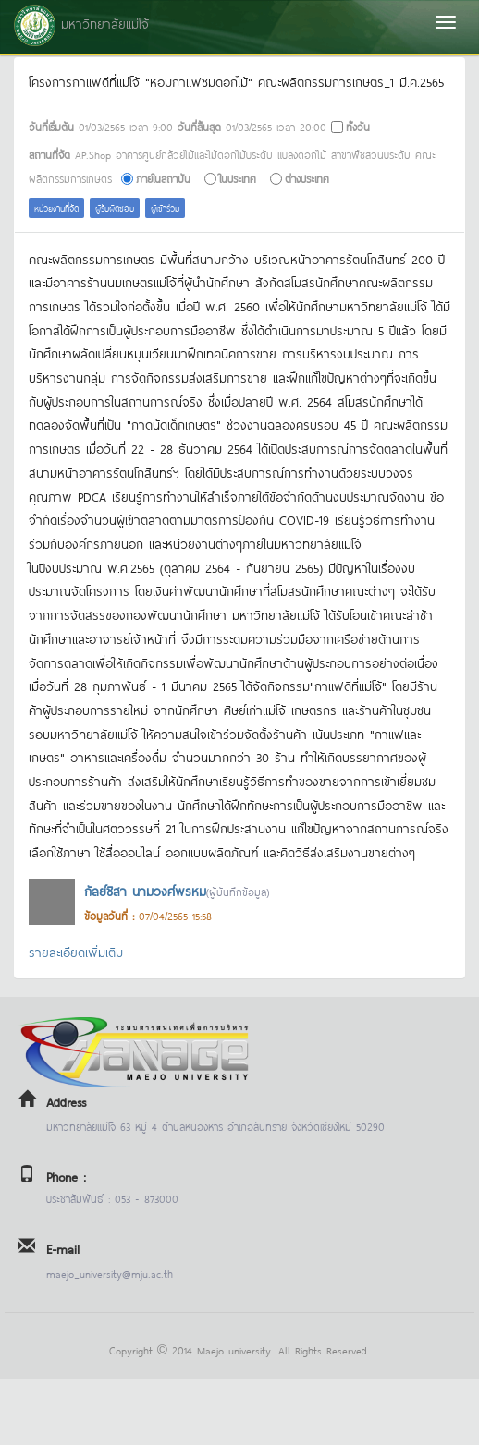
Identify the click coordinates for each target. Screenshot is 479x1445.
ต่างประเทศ (307, 178)
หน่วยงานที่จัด (56, 207)
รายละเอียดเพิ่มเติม (76, 951)
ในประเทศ (237, 178)
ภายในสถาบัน (163, 178)
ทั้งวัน (358, 126)
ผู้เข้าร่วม (165, 207)
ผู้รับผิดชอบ (114, 207)
